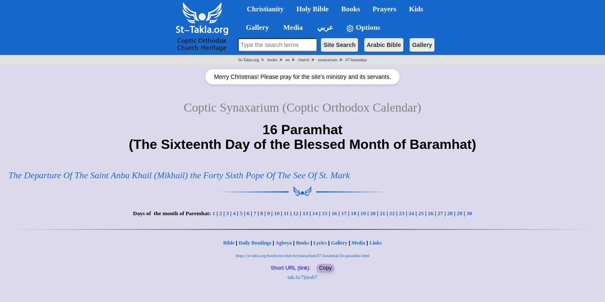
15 (324, 213)
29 (459, 213)
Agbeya (284, 243)
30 (469, 213)
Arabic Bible (384, 45)
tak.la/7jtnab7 (302, 277)
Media (359, 243)
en (287, 59)
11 (286, 213)
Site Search (339, 45)
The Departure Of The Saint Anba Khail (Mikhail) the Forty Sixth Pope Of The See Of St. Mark (179, 175)
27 (440, 213)
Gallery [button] (255, 27)
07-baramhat (356, 59)
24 (411, 213)
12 (295, 213)
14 (315, 213)
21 (382, 213)
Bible (228, 243)
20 (373, 213)
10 (276, 213)
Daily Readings (255, 243)
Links (375, 243)
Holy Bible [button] (312, 9)
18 (353, 213)
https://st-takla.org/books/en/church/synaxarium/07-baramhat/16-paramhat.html (303, 255)
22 (392, 213)
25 (421, 213)
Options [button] (363, 27)
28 (449, 213)
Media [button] (292, 27)
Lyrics (320, 243)
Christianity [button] (265, 9)
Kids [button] (416, 9)
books (272, 59)
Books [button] (350, 9)
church (303, 59)
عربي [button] (324, 27)
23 (402, 213)
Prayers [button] (385, 9)
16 (334, 213)
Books (302, 243)
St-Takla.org (248, 59)
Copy (325, 268)
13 (305, 213)
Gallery (422, 45)
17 (344, 213)
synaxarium (327, 59)
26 (430, 213)
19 (363, 213)
